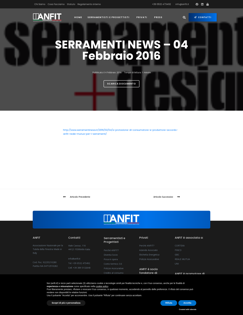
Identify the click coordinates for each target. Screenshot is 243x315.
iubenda (193, 309)
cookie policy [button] (102, 286)
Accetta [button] (187, 303)
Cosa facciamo (56, 4)
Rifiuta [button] (168, 303)
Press (158, 17)
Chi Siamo (39, 4)
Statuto (71, 4)
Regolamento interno (89, 4)
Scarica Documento (121, 83)
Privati (141, 17)
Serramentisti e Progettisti (108, 17)
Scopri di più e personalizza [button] (66, 303)
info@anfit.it (182, 4)
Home (78, 17)
